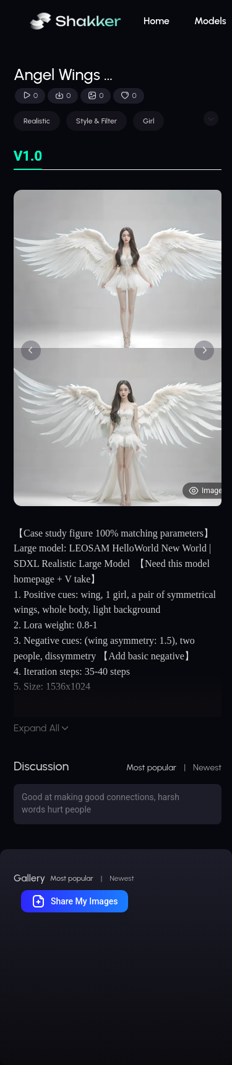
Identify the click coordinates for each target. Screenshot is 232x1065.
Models (210, 21)
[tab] (28, 156)
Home (157, 21)
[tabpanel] (117, 348)
